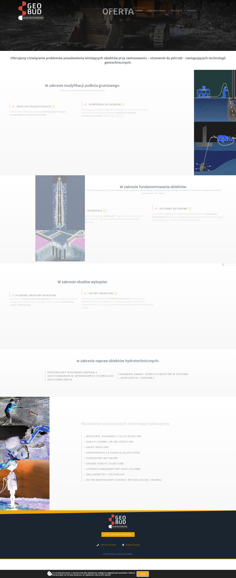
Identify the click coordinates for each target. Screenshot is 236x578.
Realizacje (176, 10)
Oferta (138, 10)
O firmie (125, 10)
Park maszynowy (156, 10)
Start (113, 10)
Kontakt (191, 10)
